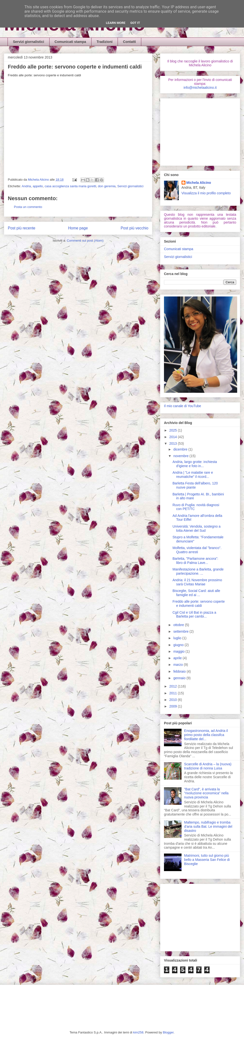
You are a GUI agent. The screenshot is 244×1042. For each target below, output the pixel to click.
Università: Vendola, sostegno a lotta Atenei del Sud (197, 528)
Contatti (129, 42)
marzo (178, 665)
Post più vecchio (134, 228)
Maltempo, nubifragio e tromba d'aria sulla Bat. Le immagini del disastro (208, 826)
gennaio (179, 678)
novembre (181, 456)
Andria (26, 186)
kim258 (138, 1032)
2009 (173, 706)
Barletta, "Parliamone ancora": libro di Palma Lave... (195, 561)
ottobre (179, 625)
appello (38, 186)
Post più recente (21, 228)
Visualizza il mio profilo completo (206, 193)
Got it (135, 23)
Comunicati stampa (70, 42)
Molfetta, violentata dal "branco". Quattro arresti (197, 550)
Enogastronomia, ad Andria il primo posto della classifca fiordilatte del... (206, 735)
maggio (179, 651)
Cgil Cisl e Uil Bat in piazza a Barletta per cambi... (194, 614)
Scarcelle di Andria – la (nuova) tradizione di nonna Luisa (208, 766)
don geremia (106, 186)
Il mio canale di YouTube (182, 406)
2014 (173, 437)
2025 (173, 430)
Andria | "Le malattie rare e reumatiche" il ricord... (193, 475)
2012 (173, 686)
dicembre (180, 449)
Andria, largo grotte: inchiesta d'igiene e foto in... (195, 464)
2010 (173, 700)
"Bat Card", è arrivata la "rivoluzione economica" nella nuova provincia (206, 793)
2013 (173, 443)
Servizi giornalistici (28, 42)
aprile (178, 658)
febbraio (179, 671)
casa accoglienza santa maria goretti (70, 186)
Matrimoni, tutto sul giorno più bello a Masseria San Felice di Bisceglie (207, 860)
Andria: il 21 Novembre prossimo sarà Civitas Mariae (197, 582)
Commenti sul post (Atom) (85, 240)
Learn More (115, 23)
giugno (178, 645)
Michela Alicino (39, 179)
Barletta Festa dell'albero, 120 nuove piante (195, 485)
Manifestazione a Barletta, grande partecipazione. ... (198, 571)
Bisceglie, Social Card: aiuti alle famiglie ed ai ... (196, 593)
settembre (181, 631)
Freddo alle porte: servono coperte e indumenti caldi (199, 604)
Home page (78, 228)
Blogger (168, 1032)
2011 (173, 693)
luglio (177, 638)
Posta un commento (28, 207)
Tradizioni (104, 42)
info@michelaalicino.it (200, 87)
